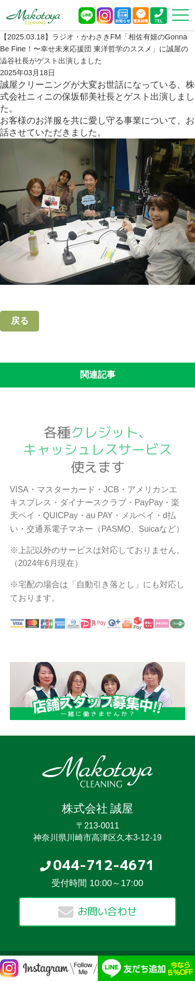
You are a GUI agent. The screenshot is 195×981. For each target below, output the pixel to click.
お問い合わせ (107, 911)
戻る (20, 320)
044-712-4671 (104, 864)
